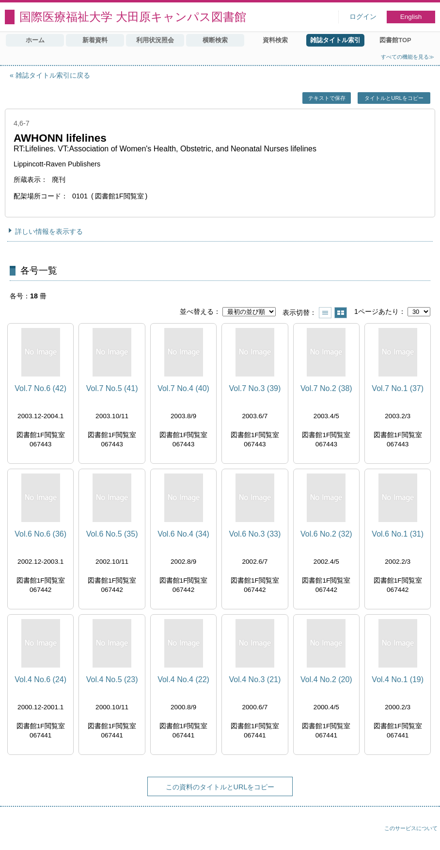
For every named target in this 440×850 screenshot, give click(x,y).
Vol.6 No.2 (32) (326, 534)
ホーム (35, 40)
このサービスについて (411, 828)
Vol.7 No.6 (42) (40, 388)
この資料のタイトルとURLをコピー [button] (220, 787)
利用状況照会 (155, 40)
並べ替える (197, 311)
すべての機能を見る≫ (407, 57)
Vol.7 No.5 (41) (112, 388)
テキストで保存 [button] (327, 98)
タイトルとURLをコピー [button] (393, 98)
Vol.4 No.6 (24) (40, 679)
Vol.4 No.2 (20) (326, 679)
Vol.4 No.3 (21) (255, 679)
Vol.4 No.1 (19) (398, 679)
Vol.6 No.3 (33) (255, 534)
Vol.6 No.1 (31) (398, 534)
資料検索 (275, 40)
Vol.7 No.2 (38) (326, 388)
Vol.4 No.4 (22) (183, 679)
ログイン (363, 16)
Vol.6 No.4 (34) (183, 534)
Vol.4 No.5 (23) (112, 679)
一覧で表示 (325, 312)
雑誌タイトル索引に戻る (53, 75)
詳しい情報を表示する (49, 231)
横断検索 (215, 40)
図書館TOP (395, 40)
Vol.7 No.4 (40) (183, 388)
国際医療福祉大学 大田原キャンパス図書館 (132, 16)
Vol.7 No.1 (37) (398, 388)
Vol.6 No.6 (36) (40, 534)
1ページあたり (376, 311)
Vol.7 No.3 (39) (255, 388)
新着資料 (95, 40)
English (411, 16)
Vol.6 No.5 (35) (112, 534)
